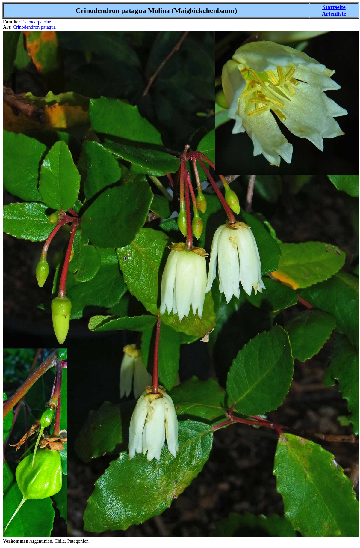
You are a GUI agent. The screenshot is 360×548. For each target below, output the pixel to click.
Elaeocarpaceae (36, 21)
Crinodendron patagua (34, 27)
